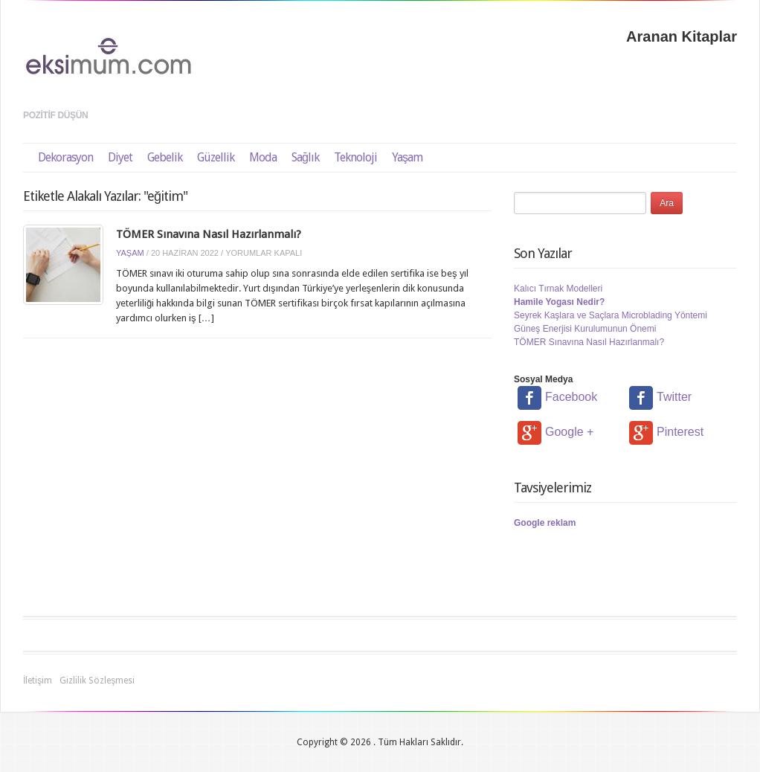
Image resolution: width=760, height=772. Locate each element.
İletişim (37, 680)
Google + (555, 431)
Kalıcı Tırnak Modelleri (558, 288)
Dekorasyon (65, 157)
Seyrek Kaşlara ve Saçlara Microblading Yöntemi (610, 315)
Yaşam (407, 157)
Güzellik (215, 157)
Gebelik (164, 157)
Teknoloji (355, 157)
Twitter (660, 396)
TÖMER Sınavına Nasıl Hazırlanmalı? (208, 234)
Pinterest (666, 431)
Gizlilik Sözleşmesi (97, 680)
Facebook (557, 396)
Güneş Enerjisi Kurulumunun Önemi (585, 329)
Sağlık (305, 157)
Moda (263, 157)
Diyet (120, 157)
